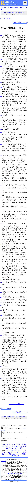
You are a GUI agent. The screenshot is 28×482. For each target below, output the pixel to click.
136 (1, 316)
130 (1, 303)
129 (1, 301)
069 (1, 178)
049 (1, 131)
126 (1, 290)
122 (1, 278)
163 (1, 375)
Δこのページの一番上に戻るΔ (16, 401)
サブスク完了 (15, 454)
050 (1, 134)
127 (1, 295)
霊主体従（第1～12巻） (12, 12)
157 (1, 366)
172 (1, 394)
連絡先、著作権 (21, 443)
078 (1, 197)
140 (1, 330)
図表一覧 (4, 444)
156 (1, 363)
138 (1, 321)
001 (1, 35)
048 (1, 129)
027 (1, 82)
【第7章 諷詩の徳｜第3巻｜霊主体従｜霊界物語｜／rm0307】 (14, 432)
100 (1, 243)
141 (1, 333)
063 (1, 164)
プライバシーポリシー (19, 477)
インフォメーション (20, 31)
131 (1, 308)
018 (1, 66)
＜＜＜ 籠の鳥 (6, 18)
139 (1, 326)
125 (1, 286)
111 (1, 263)
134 (1, 313)
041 (1, 115)
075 (1, 192)
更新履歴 (20, 446)
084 (1, 211)
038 (1, 108)
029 (1, 87)
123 (1, 281)
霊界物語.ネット (11, 2)
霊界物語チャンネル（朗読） (17, 452)
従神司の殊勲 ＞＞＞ (20, 22)
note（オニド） (15, 448)
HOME (4, 443)
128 (1, 298)
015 (1, 59)
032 (1, 96)
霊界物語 (3, 12)
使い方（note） (10, 443)
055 (1, 143)
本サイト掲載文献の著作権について (15, 472)
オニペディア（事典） (14, 450)
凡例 (24, 444)
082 (1, 206)
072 (1, 185)
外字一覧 (10, 444)
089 (1, 223)
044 (1, 120)
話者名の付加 (18, 444)
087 (1, 218)
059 (1, 155)
